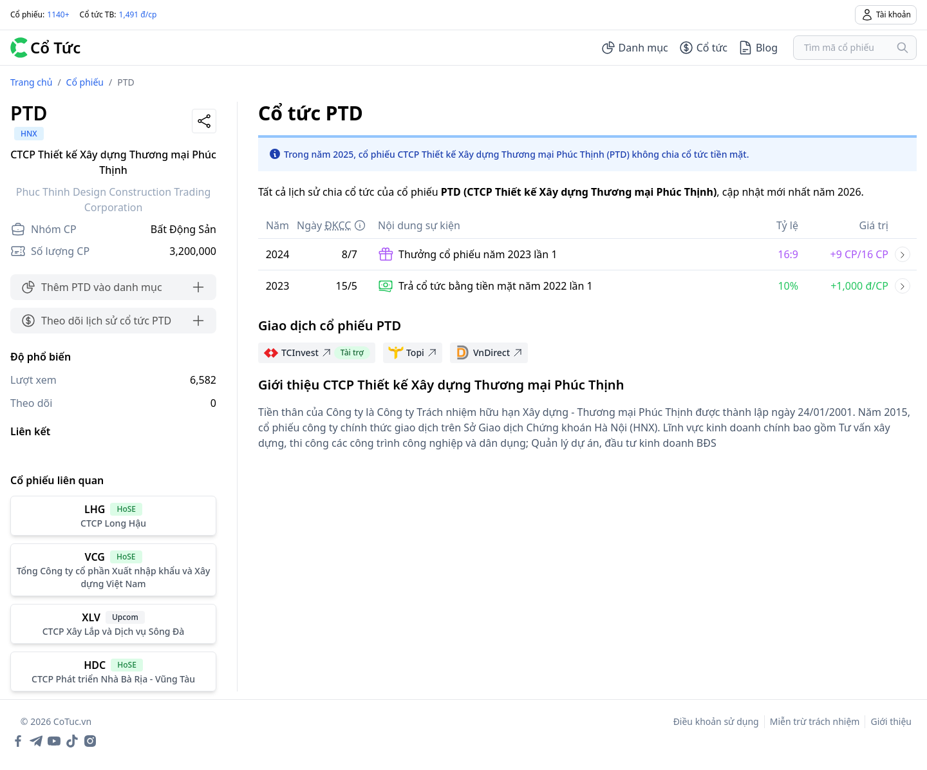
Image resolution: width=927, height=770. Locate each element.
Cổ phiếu (85, 82)
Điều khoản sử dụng (716, 721)
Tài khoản (886, 14)
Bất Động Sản (183, 229)
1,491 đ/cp (138, 14)
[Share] (204, 121)
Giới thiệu (891, 721)
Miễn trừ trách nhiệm (815, 721)
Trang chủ (31, 82)
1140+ (58, 14)
